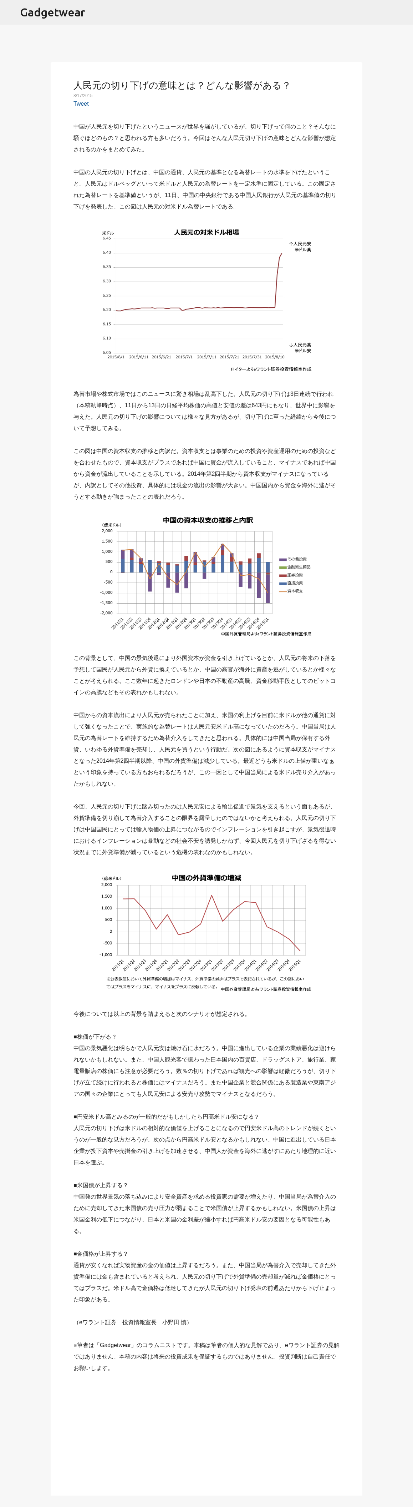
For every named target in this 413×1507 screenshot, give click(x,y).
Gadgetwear (52, 12)
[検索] (403, 12)
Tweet (81, 104)
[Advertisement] (206, 1430)
